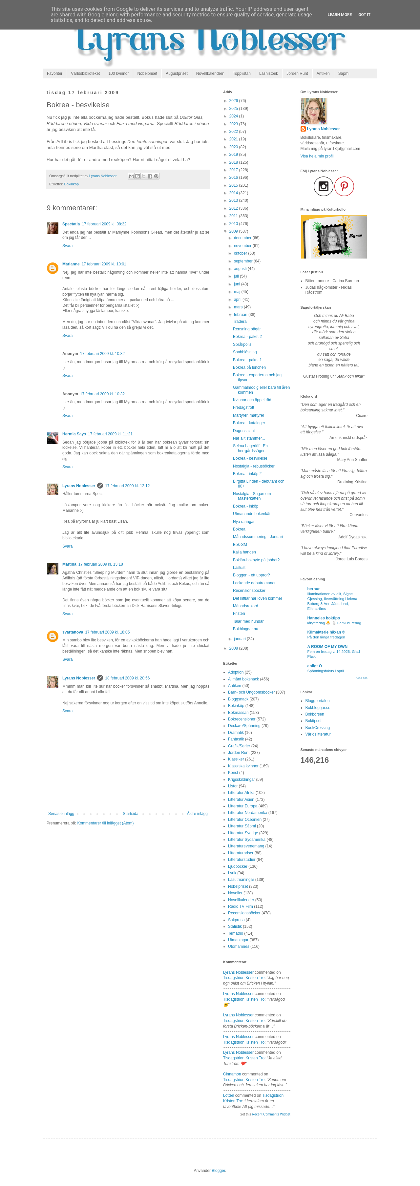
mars (239, 307)
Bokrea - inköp (245, 506)
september (244, 261)
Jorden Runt (297, 73)
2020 (234, 147)
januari (240, 638)
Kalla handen (244, 552)
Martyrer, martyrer (248, 415)
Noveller (235, 893)
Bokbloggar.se (317, 707)
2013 (234, 200)
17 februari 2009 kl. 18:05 (107, 632)
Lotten (228, 1095)
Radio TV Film (240, 906)
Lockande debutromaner (254, 583)
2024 (234, 116)
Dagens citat (244, 430)
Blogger (218, 1170)
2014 (234, 193)
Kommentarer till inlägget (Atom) (105, 823)
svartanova (72, 632)
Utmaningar (238, 940)
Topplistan (242, 73)
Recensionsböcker (249, 590)
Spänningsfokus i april (325, 671)
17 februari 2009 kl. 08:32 (104, 224)
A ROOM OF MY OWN (327, 646)
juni (237, 284)
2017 (234, 170)
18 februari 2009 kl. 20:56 (127, 678)
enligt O (314, 666)
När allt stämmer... (249, 438)
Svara (67, 245)
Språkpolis (242, 344)
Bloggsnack (238, 699)
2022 (234, 131)
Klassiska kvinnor (243, 766)
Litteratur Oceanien (245, 819)
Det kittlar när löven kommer (257, 598)
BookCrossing (317, 727)
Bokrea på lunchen (249, 367)
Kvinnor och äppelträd (252, 400)
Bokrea (239, 529)
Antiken (323, 73)
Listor (233, 786)
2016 (234, 177)
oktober (241, 253)
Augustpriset (177, 73)
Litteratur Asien (241, 799)
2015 (234, 185)
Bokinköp (71, 184)
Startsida (130, 813)
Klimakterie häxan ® (326, 632)
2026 (234, 100)
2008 (234, 648)
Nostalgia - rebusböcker (254, 466)
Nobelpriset (147, 73)
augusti (241, 268)
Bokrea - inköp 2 (247, 473)
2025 (234, 108)
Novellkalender (241, 900)
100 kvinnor (118, 73)
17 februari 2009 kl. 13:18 (100, 564)
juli (237, 276)
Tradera (240, 321)
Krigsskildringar (241, 779)
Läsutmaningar (241, 879)
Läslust (239, 567)
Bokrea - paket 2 (247, 336)
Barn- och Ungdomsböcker (251, 692)
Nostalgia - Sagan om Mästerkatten (252, 496)
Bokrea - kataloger (249, 423)
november (243, 245)
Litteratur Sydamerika (246, 839)
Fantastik (236, 739)
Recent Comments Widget (271, 1114)
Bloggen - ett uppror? (251, 575)
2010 (234, 223)
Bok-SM (240, 544)
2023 (234, 124)
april (238, 299)
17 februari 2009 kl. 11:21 (110, 434)
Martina (69, 564)
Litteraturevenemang (246, 846)
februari (241, 314)
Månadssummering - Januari (258, 536)
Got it (364, 14)
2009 (234, 231)
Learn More (340, 14)
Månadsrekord (245, 606)
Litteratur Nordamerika (247, 812)
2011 (234, 216)
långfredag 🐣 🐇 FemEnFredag (334, 623)
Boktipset (313, 720)
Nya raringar (244, 521)
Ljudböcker (237, 866)
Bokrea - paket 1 (247, 360)
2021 (234, 139)
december (243, 238)
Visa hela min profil (317, 156)
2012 (234, 208)
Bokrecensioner (241, 719)
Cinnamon (232, 1074)
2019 (234, 154)
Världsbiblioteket (85, 73)
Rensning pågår (247, 329)
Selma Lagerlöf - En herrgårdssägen (250, 448)
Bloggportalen (317, 700)
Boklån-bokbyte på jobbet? (256, 560)
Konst (233, 772)
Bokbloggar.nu (245, 629)
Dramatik (236, 732)
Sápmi (343, 73)
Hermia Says (74, 434)
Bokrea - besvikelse (250, 458)
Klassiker (236, 759)
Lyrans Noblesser (78, 486)
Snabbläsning (245, 352)
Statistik (235, 926)
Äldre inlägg (197, 813)
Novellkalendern (210, 73)
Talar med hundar (248, 621)
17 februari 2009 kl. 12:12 (127, 486)
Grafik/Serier (239, 746)
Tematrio (235, 933)
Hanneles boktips (323, 618)
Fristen (239, 613)
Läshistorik (268, 73)
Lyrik (232, 873)
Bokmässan (238, 712)
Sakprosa (236, 920)
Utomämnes (238, 946)
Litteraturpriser (240, 853)
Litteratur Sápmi (242, 826)
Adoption (235, 672)
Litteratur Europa (242, 806)
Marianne (71, 264)
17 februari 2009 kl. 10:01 (104, 264)
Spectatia (71, 224)
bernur (313, 589)
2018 (234, 162)
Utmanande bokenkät (251, 513)
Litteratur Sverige (243, 833)
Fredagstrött (243, 407)
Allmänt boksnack (243, 679)
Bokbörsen (314, 714)
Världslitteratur (318, 734)
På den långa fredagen (326, 637)
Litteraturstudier (241, 859)
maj (238, 291)
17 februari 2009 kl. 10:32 (102, 353)
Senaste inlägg (61, 813)
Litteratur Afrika (241, 792)
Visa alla (362, 678)
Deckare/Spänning (244, 725)
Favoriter (54, 73)
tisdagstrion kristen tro (243, 977)
